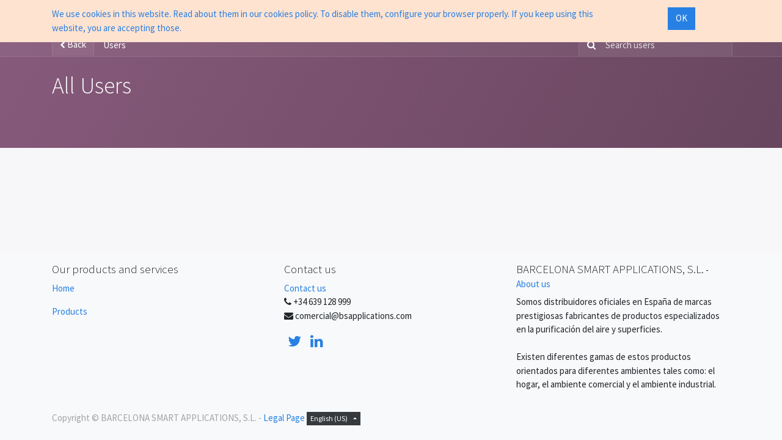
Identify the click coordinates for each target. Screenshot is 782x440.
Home (63, 288)
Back (73, 44)
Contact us (305, 288)
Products (69, 311)
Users (114, 45)
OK (681, 18)
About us (533, 284)
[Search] (589, 45)
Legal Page (284, 418)
